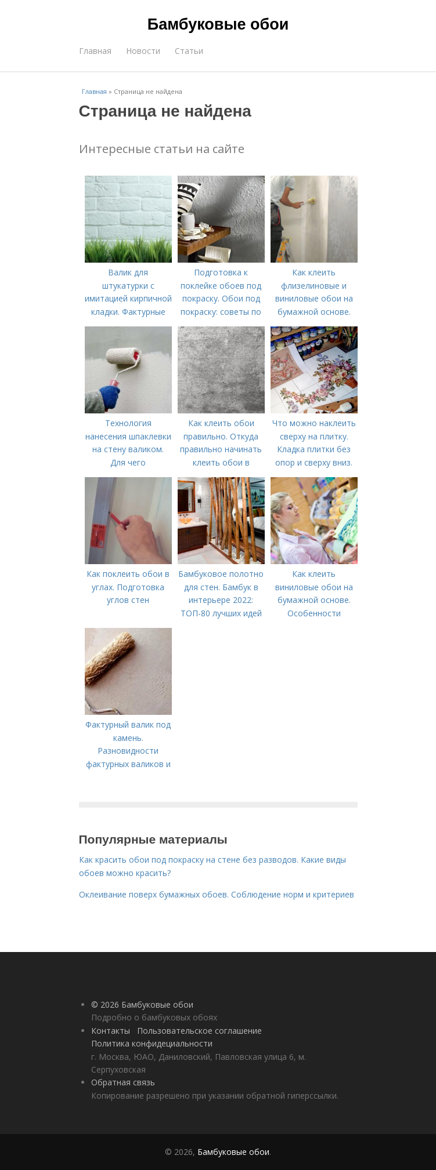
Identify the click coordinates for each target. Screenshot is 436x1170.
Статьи (189, 50)
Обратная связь (123, 1082)
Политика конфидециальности (151, 1043)
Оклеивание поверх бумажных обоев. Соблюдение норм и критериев (216, 894)
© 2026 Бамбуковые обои (142, 1004)
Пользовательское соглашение (199, 1030)
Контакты (110, 1030)
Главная (95, 50)
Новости (143, 50)
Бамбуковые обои (218, 24)
